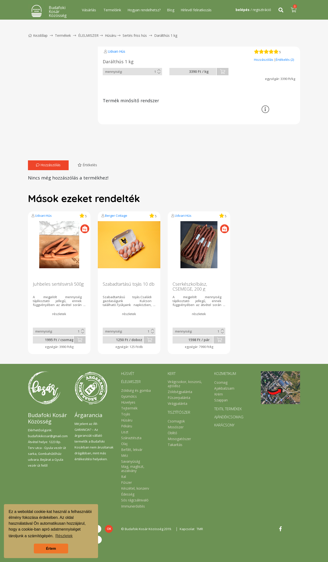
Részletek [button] (64, 536)
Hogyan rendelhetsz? (144, 10)
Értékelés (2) (285, 59)
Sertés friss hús (135, 35)
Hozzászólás (264, 59)
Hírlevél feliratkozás (196, 10)
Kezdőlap (38, 35)
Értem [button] (51, 548)
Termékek (63, 35)
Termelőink (112, 10)
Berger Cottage (116, 215)
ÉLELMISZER (88, 35)
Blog (170, 10)
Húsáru (110, 35)
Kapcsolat (187, 529)
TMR (200, 529)
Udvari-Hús (116, 51)
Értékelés (87, 165)
